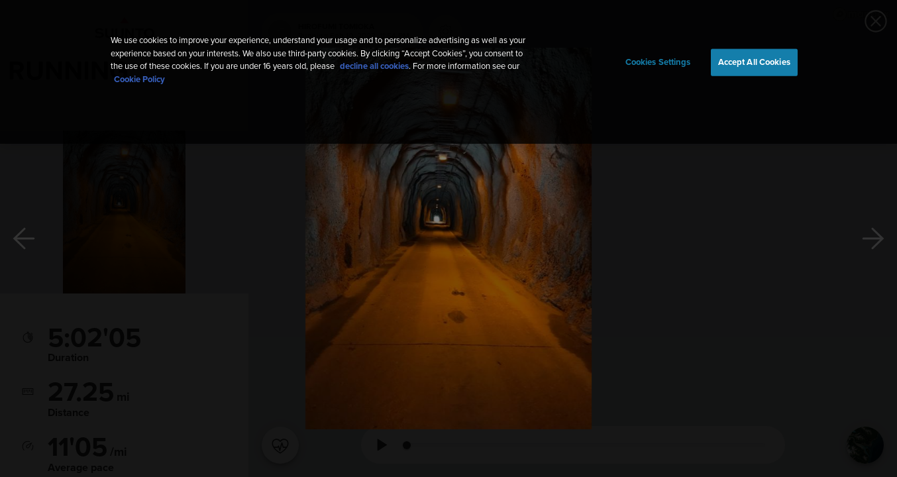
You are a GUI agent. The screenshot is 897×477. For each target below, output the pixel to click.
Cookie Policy (139, 80)
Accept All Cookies (754, 62)
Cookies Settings (658, 62)
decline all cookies (374, 66)
